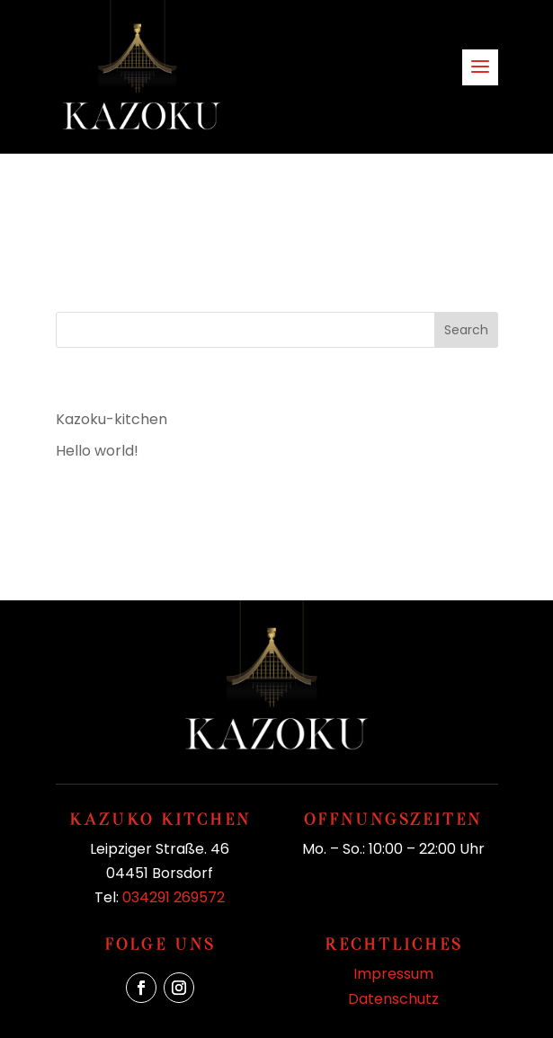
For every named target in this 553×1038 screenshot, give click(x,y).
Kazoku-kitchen (111, 419)
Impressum (393, 973)
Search (466, 330)
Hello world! (97, 450)
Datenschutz (393, 999)
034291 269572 (173, 897)
